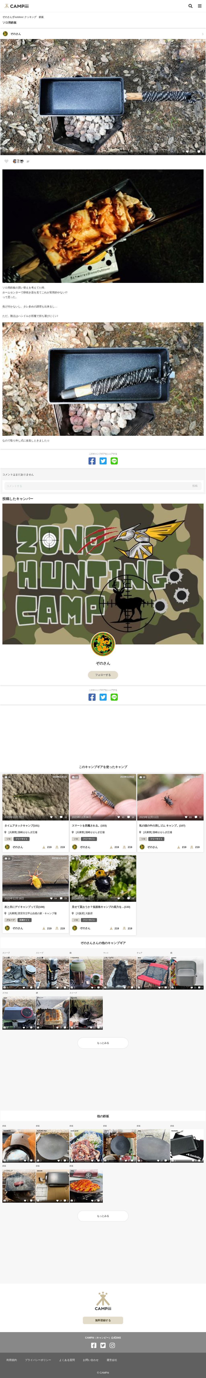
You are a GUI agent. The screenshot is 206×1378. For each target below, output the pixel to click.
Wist (139, 958)
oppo (5, 998)
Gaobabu (174, 1131)
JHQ (139, 1131)
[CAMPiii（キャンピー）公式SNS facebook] (93, 1345)
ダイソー (40, 998)
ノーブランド (7, 1171)
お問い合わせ (91, 1360)
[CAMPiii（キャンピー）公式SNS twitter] (103, 1345)
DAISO (173, 958)
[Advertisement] (103, 733)
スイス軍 (6, 958)
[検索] (190, 6)
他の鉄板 (103, 1116)
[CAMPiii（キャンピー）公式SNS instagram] (112, 1345)
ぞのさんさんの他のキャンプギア (103, 943)
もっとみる (103, 1043)
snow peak (74, 1131)
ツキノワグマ (108, 958)
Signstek (74, 998)
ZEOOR (39, 1171)
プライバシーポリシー (38, 1360)
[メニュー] (200, 6)
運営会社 (112, 1360)
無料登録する (103, 1320)
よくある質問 (67, 1360)
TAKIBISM (7, 1131)
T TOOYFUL (75, 958)
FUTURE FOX (42, 1131)
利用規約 (11, 1360)
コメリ (106, 1131)
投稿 (195, 485)
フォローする (103, 674)
